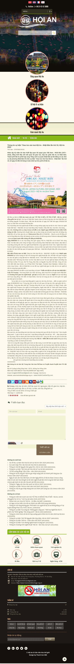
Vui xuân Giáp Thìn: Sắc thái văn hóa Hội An (23, 466)
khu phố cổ (40, 625)
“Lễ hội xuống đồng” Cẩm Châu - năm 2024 (23, 472)
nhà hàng (40, 628)
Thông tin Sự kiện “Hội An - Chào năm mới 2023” (25, 521)
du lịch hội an (21, 625)
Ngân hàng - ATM (56, 562)
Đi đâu (17, 562)
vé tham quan (31, 625)
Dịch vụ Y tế (36, 562)
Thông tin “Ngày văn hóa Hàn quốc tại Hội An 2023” (26, 485)
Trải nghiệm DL (56, 548)
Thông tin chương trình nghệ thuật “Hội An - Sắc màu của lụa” (29, 525)
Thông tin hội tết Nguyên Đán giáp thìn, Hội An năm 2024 (28, 468)
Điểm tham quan (37, 548)
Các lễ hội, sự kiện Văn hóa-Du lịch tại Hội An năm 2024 (27, 463)
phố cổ (50, 625)
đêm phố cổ (59, 625)
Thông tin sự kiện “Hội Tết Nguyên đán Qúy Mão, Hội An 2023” (30, 519)
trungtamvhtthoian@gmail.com (21, 374)
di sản (49, 628)
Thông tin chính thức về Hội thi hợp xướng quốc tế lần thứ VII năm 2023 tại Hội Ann (37, 515)
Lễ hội (17, 548)
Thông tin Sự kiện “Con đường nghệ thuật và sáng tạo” (27, 523)
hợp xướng (21, 628)
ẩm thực (59, 628)
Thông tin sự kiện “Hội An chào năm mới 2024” (24, 487)
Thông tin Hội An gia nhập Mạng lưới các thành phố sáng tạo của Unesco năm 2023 (37, 489)
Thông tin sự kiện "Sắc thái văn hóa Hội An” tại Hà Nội (27, 470)
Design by (38, 656)
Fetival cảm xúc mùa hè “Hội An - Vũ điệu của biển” (26, 502)
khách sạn (31, 628)
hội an (12, 625)
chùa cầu (11, 628)
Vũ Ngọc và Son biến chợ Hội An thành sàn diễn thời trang (28, 504)
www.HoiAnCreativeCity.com (43, 376)
